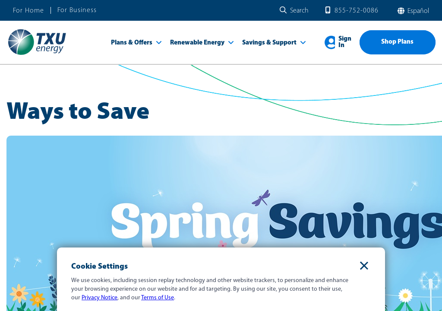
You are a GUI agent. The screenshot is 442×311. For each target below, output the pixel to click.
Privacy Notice (99, 298)
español (417, 11)
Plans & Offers (131, 43)
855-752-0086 (357, 10)
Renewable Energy (197, 43)
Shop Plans (397, 42)
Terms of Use (157, 298)
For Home (28, 10)
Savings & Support (269, 43)
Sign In (344, 42)
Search (299, 10)
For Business (77, 10)
